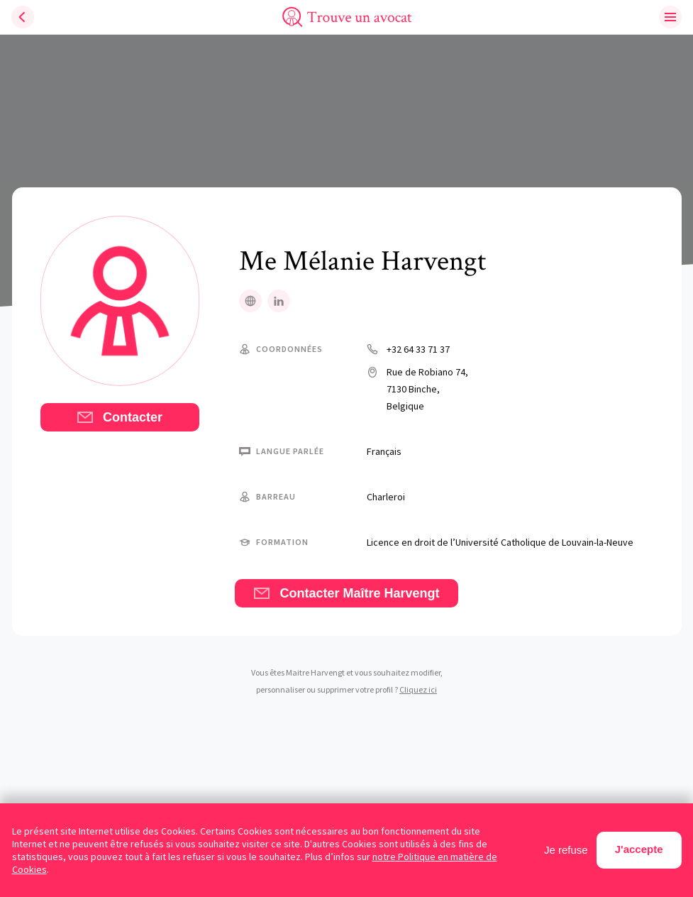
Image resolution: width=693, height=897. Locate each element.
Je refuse (566, 850)
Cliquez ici (418, 689)
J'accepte (639, 849)
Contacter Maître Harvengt (346, 593)
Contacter (119, 417)
